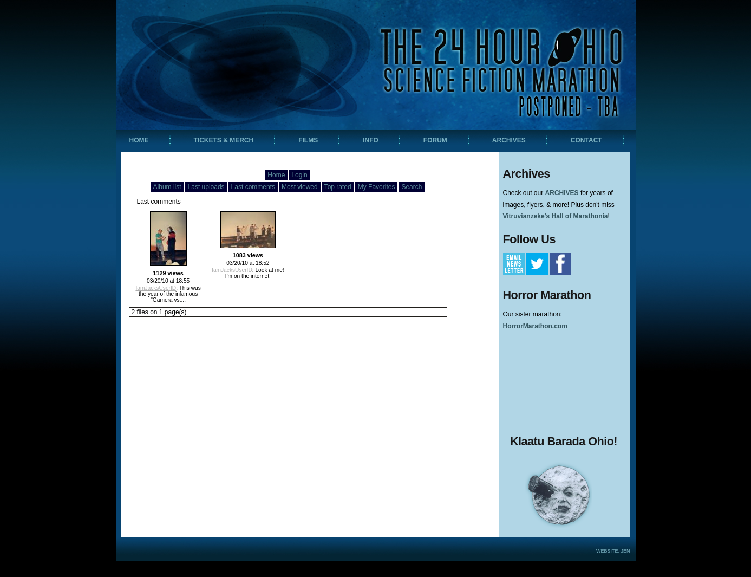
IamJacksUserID (155, 288)
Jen (625, 551)
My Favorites (376, 187)
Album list (167, 187)
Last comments (253, 187)
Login (299, 175)
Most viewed (300, 187)
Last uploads (206, 187)
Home (276, 175)
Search (411, 187)
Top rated (337, 187)
